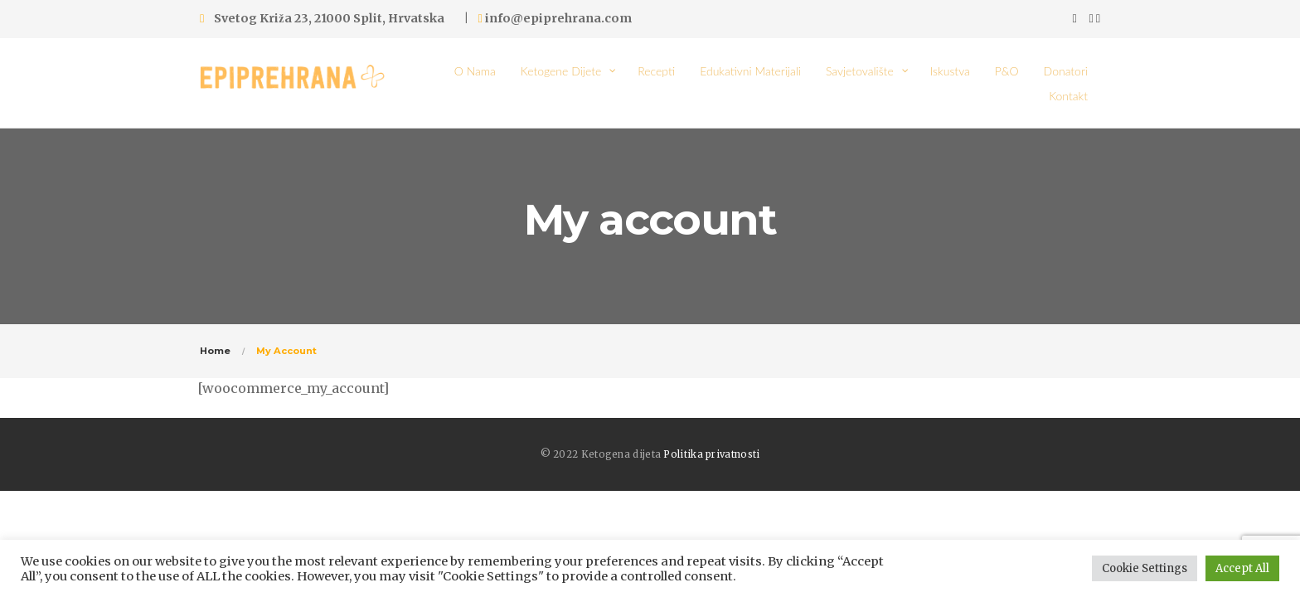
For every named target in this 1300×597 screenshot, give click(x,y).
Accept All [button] (1242, 568)
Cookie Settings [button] (1144, 568)
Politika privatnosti (711, 454)
